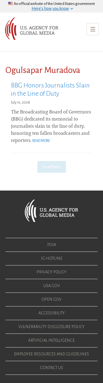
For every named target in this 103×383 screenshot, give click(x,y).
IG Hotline (51, 258)
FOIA (51, 244)
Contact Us (51, 368)
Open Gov (51, 299)
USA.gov (51, 285)
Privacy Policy (51, 272)
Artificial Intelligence (51, 340)
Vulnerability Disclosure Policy (51, 326)
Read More (41, 141)
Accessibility (51, 313)
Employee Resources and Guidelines (51, 354)
